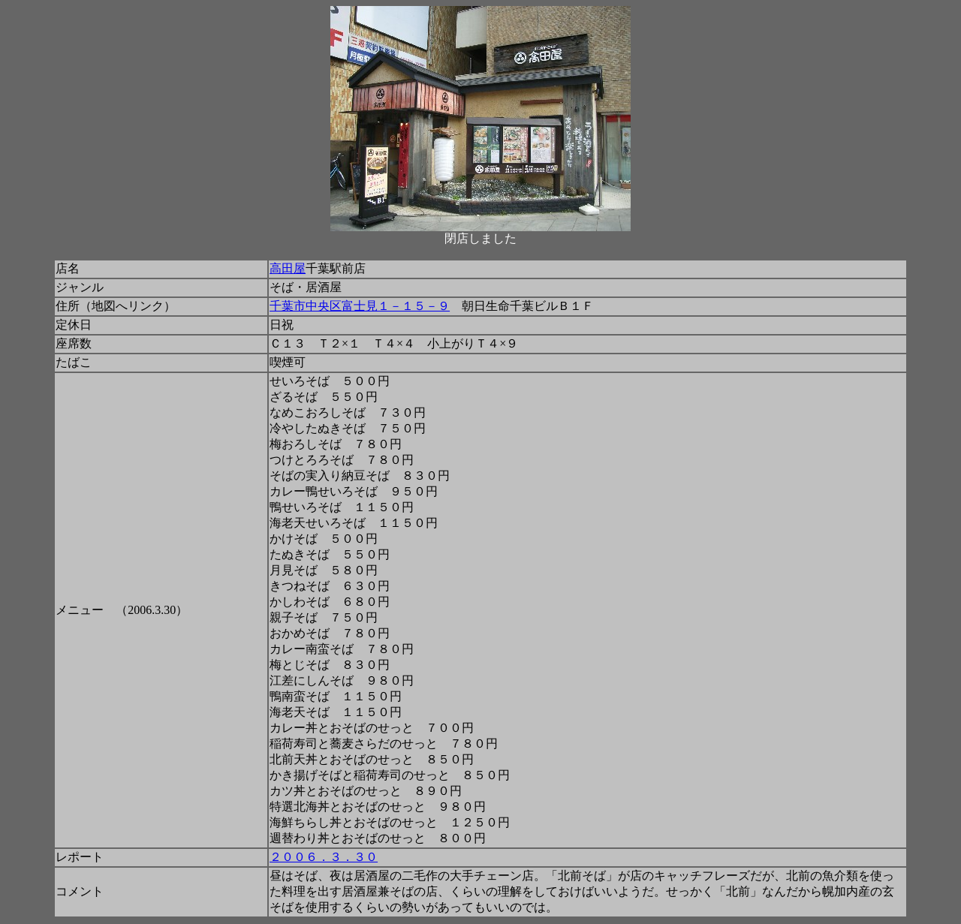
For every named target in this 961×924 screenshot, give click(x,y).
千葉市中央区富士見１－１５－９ (360, 305)
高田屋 (288, 268)
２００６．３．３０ (324, 856)
